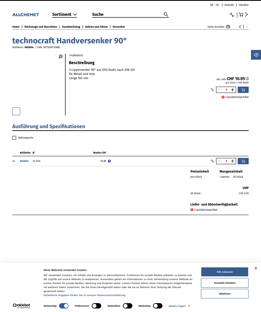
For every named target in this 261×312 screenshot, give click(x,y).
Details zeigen (177, 305)
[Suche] (130, 15)
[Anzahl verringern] (218, 90)
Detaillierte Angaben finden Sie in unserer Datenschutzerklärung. (85, 294)
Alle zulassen (225, 271)
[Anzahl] (226, 89)
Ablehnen (224, 293)
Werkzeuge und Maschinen (40, 26)
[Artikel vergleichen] (212, 90)
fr (217, 4)
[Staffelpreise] (247, 78)
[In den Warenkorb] (243, 90)
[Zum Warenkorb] (244, 14)
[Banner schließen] (256, 268)
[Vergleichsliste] (232, 15)
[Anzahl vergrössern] (233, 90)
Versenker (119, 26)
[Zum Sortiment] (64, 15)
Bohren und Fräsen (96, 26)
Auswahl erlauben (225, 282)
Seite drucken (219, 27)
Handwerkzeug (71, 26)
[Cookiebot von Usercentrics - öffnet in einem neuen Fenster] (21, 305)
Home (15, 26)
